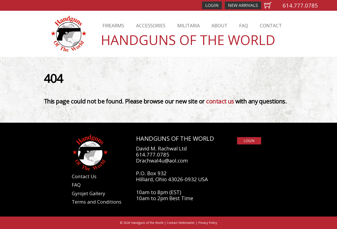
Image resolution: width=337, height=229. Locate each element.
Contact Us (84, 176)
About (219, 25)
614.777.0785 (300, 5)
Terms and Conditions (96, 201)
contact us (220, 101)
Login (212, 5)
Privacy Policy (207, 223)
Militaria (188, 25)
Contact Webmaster (181, 223)
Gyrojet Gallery (88, 193)
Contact (271, 25)
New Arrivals (243, 5)
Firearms (113, 25)
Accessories (150, 25)
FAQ (243, 25)
